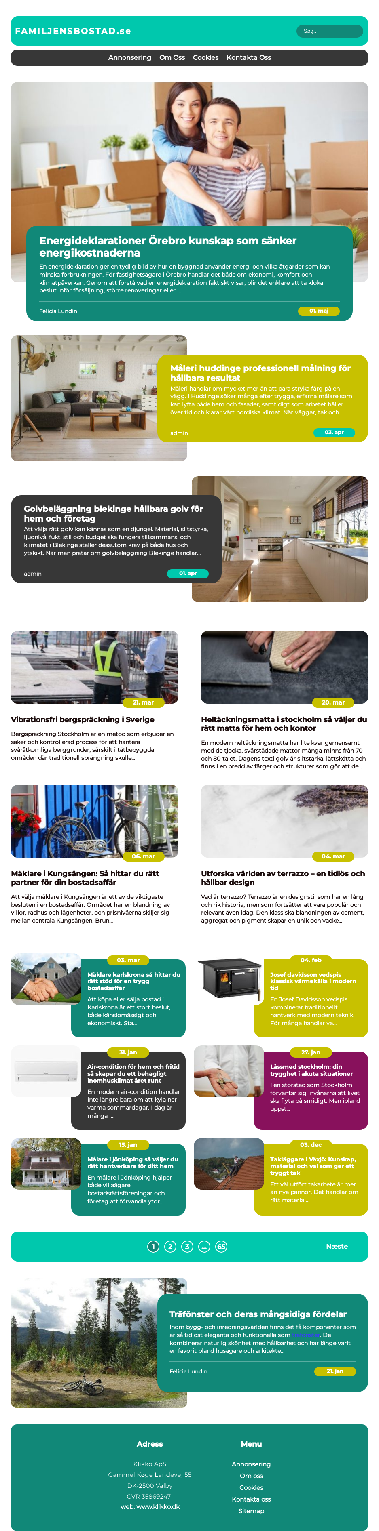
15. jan (128, 1144)
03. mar (128, 960)
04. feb (311, 960)
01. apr (188, 573)
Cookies (205, 57)
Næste (337, 1246)
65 (221, 1247)
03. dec (311, 1144)
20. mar (333, 702)
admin (179, 433)
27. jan (310, 1052)
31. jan (128, 1052)
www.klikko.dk (158, 1506)
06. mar (143, 856)
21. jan (335, 1371)
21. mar (143, 702)
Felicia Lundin (58, 311)
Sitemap (251, 1511)
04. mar (333, 856)
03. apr (334, 432)
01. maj (318, 310)
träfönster (306, 1335)
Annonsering (129, 57)
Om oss (172, 57)
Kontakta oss (249, 57)
